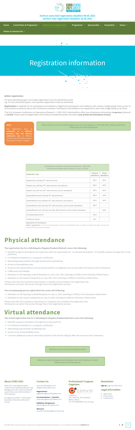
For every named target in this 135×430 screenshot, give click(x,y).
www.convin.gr (89, 402)
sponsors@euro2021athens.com (48, 405)
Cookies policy (108, 398)
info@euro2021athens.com (46, 388)
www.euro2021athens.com (46, 386)
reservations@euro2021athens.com (49, 400)
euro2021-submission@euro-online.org (50, 411)
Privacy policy (108, 396)
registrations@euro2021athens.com (49, 394)
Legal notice (107, 394)
